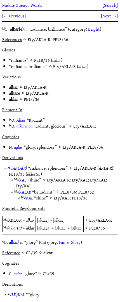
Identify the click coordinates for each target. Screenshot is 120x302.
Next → (109, 16)
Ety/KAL (80, 180)
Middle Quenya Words (22, 5)
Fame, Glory (70, 242)
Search (110, 5)
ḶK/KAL (18, 294)
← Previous (14, 16)
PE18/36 (42, 60)
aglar (18, 147)
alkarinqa (24, 126)
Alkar (21, 120)
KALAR (25, 192)
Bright (94, 29)
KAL (22, 180)
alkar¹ (14, 242)
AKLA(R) (20, 168)
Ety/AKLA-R (64, 66)
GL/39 (48, 273)
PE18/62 (86, 192)
